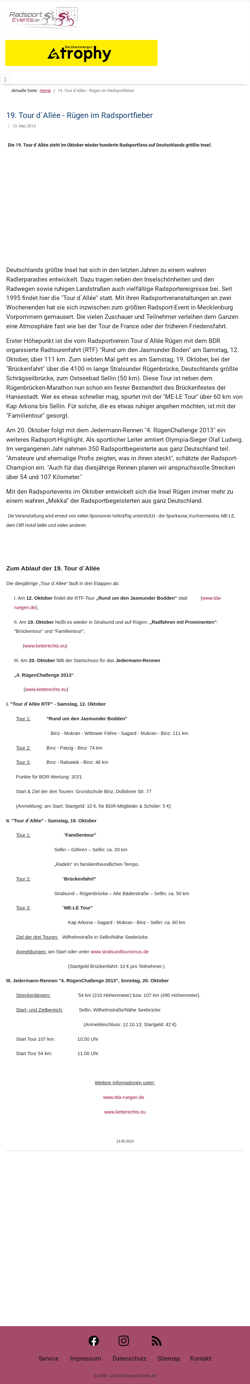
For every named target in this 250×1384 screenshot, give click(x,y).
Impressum (85, 1358)
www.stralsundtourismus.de (119, 951)
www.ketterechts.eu (45, 645)
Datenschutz (129, 1358)
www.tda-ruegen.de (123, 1097)
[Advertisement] (125, 214)
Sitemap (169, 1358)
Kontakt (200, 1358)
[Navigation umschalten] (5, 79)
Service (49, 1358)
